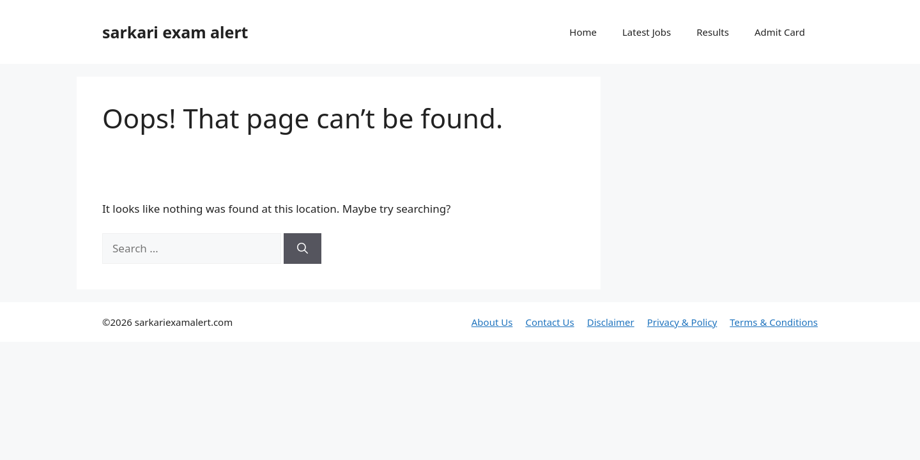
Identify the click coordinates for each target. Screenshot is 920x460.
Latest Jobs (646, 32)
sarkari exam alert (175, 32)
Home (583, 32)
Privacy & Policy (682, 322)
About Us (492, 322)
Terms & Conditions (774, 322)
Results (712, 32)
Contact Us (549, 322)
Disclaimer (610, 322)
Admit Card (780, 32)
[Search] (302, 248)
